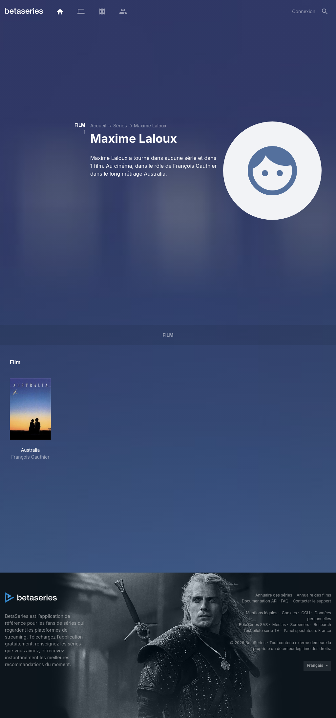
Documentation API (260, 600)
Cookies (289, 612)
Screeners (299, 624)
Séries (120, 125)
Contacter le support (312, 600)
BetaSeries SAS (253, 624)
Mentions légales (261, 612)
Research (322, 624)
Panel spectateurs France (307, 630)
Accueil (98, 125)
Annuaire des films (314, 595)
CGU (305, 612)
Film (167, 335)
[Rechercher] (325, 11)
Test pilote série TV (261, 630)
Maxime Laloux (150, 125)
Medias (279, 624)
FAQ (284, 600)
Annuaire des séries (273, 595)
